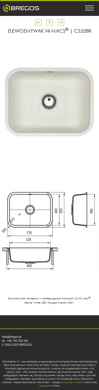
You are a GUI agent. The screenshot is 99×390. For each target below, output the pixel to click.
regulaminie (45, 385)
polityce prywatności (72, 382)
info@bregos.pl (11, 336)
